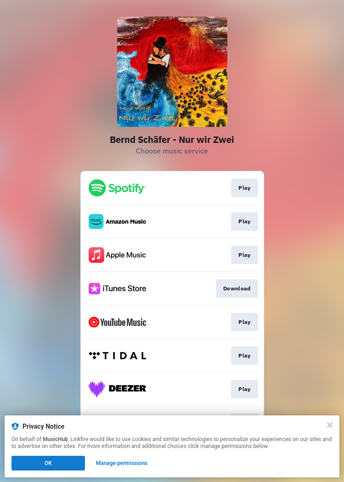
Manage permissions (122, 463)
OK (48, 463)
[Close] (329, 425)
